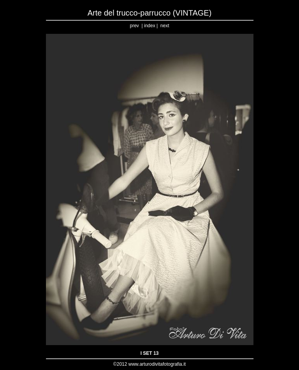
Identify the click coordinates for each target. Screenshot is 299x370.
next (164, 25)
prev (134, 25)
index (149, 25)
